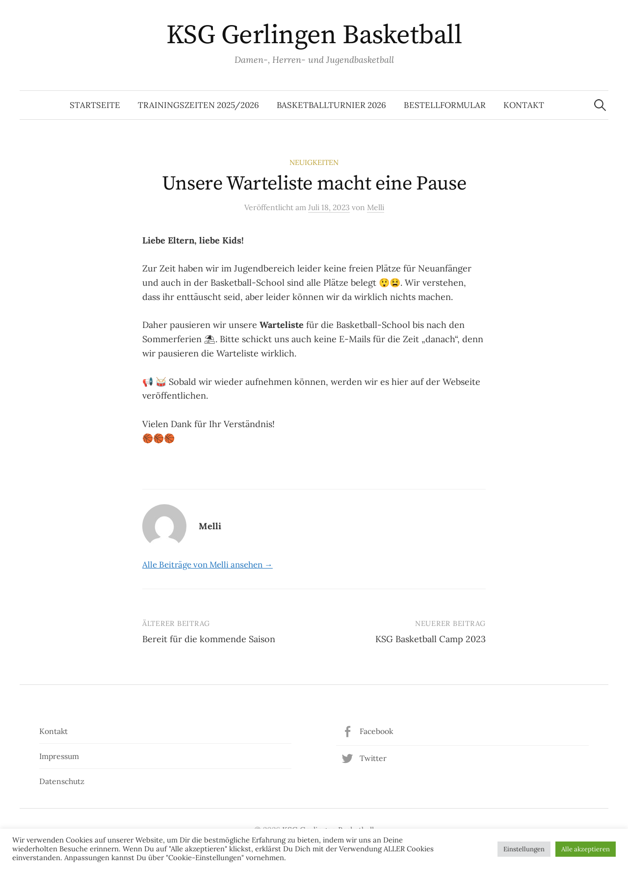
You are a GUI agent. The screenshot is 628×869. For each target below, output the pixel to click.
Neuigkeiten (314, 162)
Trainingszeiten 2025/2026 (198, 105)
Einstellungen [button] (524, 849)
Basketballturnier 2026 (331, 105)
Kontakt (523, 105)
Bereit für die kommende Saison (208, 639)
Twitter (373, 758)
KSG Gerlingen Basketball (314, 35)
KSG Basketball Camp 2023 (430, 639)
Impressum (59, 756)
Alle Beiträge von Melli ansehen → (207, 564)
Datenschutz (61, 781)
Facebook (376, 731)
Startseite (95, 105)
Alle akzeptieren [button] (585, 849)
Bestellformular (445, 105)
